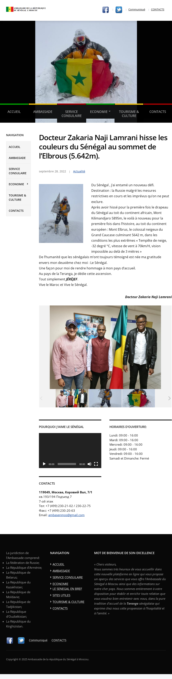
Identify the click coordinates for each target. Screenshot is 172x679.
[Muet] (89, 464)
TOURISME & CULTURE (129, 113)
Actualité (79, 171)
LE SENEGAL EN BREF (67, 589)
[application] (70, 450)
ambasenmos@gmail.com (66, 515)
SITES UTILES (61, 595)
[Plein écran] (96, 464)
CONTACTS (157, 9)
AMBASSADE (42, 111)
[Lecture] (44, 464)
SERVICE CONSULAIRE (72, 113)
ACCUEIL (14, 111)
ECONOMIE (99, 111)
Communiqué (136, 9)
